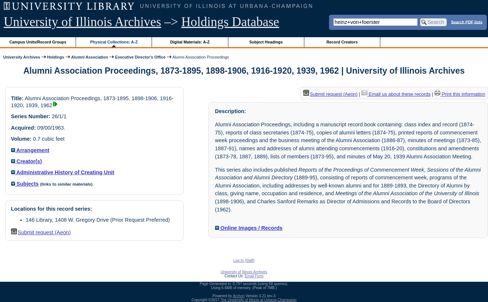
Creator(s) (26, 161)
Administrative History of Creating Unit (62, 172)
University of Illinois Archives (82, 22)
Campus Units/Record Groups (38, 42)
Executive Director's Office (140, 57)
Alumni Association (89, 57)
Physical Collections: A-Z (114, 42)
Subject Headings (266, 42)
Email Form (254, 276)
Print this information (460, 94)
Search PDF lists (466, 22)
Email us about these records (395, 94)
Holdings (55, 57)
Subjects (25, 184)
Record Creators (342, 42)
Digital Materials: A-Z (190, 42)
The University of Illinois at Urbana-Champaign (258, 300)
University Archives (21, 57)
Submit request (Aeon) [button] (41, 232)
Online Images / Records (249, 228)
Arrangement (30, 150)
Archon (239, 296)
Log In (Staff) (244, 261)
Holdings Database (230, 22)
